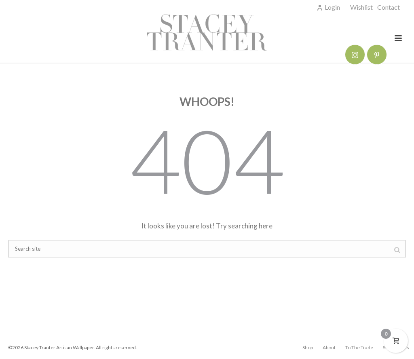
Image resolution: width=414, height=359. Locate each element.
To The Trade (359, 347)
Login (328, 7)
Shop (307, 347)
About (329, 347)
